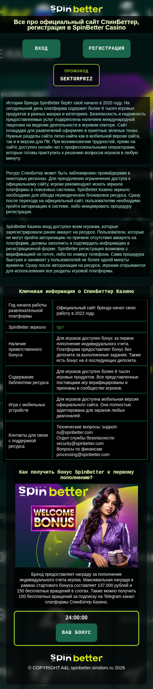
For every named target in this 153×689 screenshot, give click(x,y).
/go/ (59, 327)
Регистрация (107, 48)
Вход (41, 48)
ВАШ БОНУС (76, 632)
